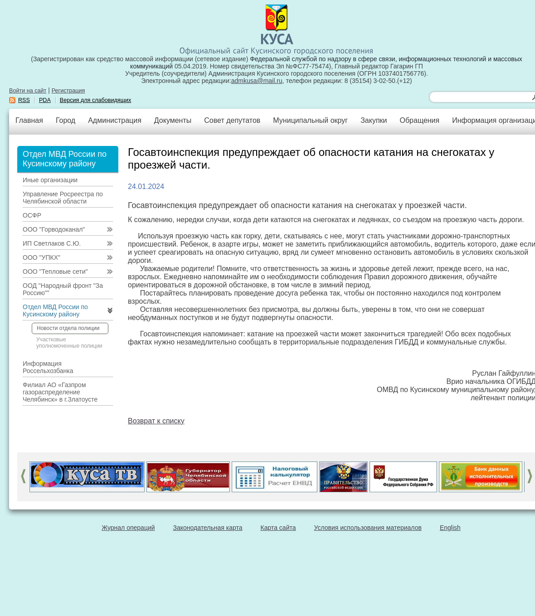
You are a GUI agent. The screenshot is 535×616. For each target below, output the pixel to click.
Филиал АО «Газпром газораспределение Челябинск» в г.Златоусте (60, 392)
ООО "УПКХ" (41, 257)
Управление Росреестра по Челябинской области (63, 197)
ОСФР (32, 215)
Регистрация (68, 90)
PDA (45, 100)
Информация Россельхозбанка (48, 367)
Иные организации (50, 180)
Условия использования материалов (368, 527)
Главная (29, 120)
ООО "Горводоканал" (54, 229)
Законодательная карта (208, 527)
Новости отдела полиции (68, 328)
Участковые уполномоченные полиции (69, 342)
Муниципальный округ (310, 120)
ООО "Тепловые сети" (55, 271)
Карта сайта (278, 527)
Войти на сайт (27, 90)
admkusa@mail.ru (256, 80)
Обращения (419, 120)
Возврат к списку (156, 421)
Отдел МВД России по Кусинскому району (55, 310)
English (450, 527)
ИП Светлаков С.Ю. (52, 243)
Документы (172, 120)
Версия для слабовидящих (95, 100)
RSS (24, 100)
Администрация (114, 120)
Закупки (373, 120)
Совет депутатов (232, 120)
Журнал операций (128, 527)
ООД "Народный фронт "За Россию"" (63, 289)
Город (65, 120)
